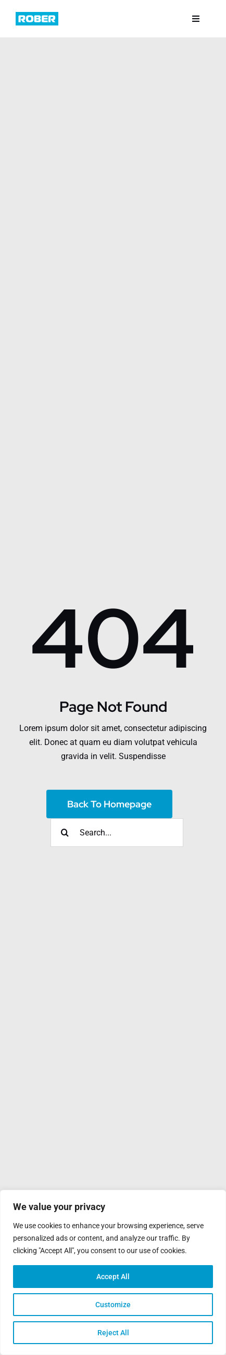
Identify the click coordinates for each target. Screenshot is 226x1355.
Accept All (113, 1276)
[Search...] (117, 832)
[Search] (65, 832)
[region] (113, 1272)
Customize (113, 1304)
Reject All (113, 1333)
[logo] (37, 16)
